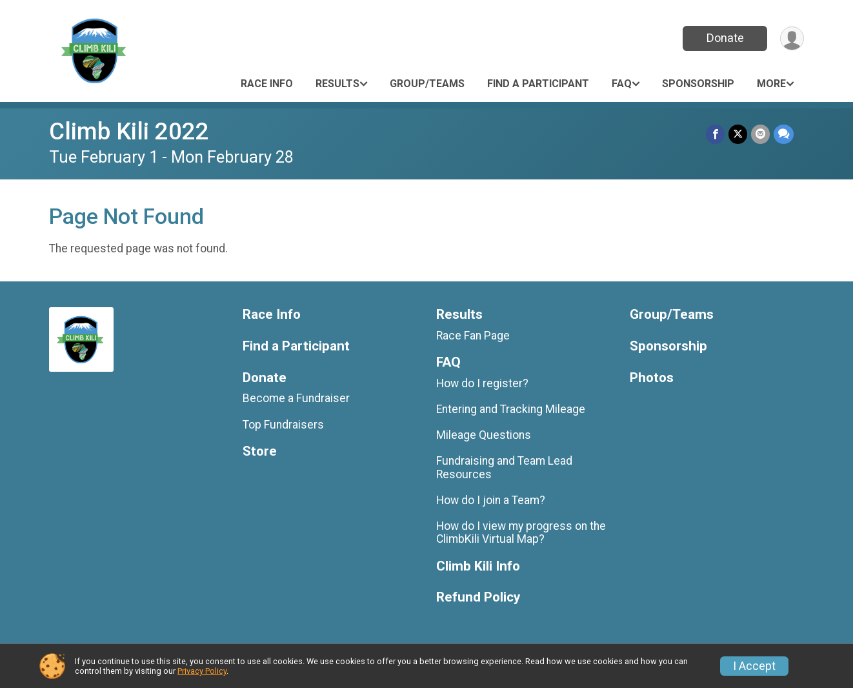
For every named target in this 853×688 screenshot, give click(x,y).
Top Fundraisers (283, 424)
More (771, 83)
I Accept (754, 666)
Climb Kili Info (478, 566)
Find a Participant (538, 83)
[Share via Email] (760, 134)
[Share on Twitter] (737, 134)
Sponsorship (698, 83)
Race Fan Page (473, 335)
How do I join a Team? (490, 500)
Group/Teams (427, 83)
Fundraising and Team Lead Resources (504, 467)
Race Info (267, 83)
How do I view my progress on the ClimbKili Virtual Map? (521, 532)
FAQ (622, 83)
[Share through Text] (784, 134)
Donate (725, 38)
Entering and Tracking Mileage (510, 409)
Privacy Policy (201, 671)
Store (260, 451)
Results (337, 83)
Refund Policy (478, 597)
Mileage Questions (483, 435)
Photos (652, 377)
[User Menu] (792, 38)
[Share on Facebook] (715, 134)
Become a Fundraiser (296, 398)
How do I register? (482, 383)
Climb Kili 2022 (129, 131)
